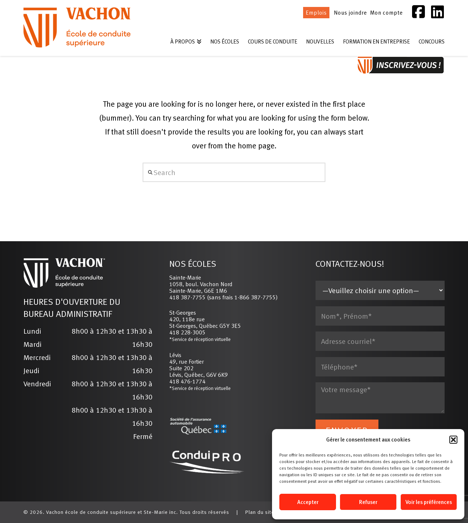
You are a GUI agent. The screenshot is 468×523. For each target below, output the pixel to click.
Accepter (307, 502)
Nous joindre (350, 13)
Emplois (316, 13)
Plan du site (259, 512)
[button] (453, 439)
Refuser (368, 502)
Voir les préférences (428, 502)
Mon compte (386, 13)
